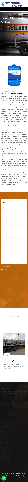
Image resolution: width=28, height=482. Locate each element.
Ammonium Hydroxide (11, 361)
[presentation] (14, 253)
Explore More (9, 372)
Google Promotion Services (14, 478)
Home (2, 26)
